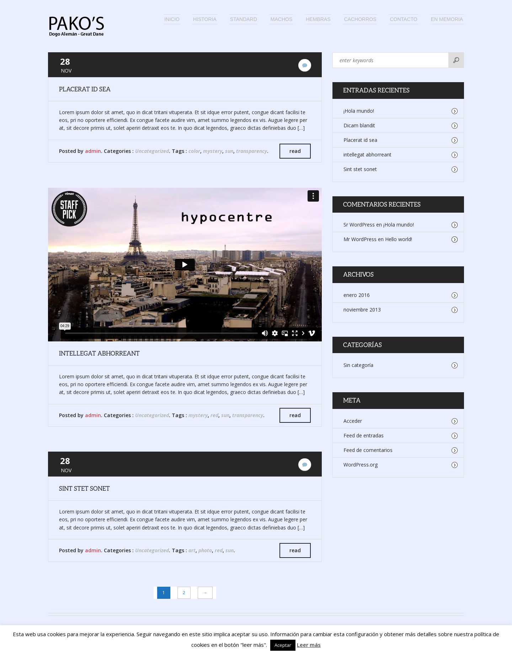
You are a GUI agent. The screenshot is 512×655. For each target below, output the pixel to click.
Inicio (172, 19)
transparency (251, 151)
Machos (281, 19)
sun (229, 151)
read (295, 151)
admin (93, 151)
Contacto (403, 19)
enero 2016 (356, 295)
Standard (243, 19)
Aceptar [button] (282, 645)
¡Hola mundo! (358, 110)
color (194, 151)
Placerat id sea (85, 89)
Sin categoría (358, 365)
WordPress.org (360, 464)
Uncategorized (152, 151)
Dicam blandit (359, 125)
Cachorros (360, 19)
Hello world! (398, 239)
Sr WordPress (359, 224)
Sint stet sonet (84, 488)
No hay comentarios (304, 65)
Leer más (309, 644)
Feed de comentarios (368, 450)
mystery (212, 151)
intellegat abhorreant (99, 353)
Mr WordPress (360, 239)
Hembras (318, 19)
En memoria (447, 19)
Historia (205, 19)
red (214, 415)
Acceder (352, 420)
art (192, 550)
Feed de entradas (363, 435)
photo (205, 550)
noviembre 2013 (362, 309)
